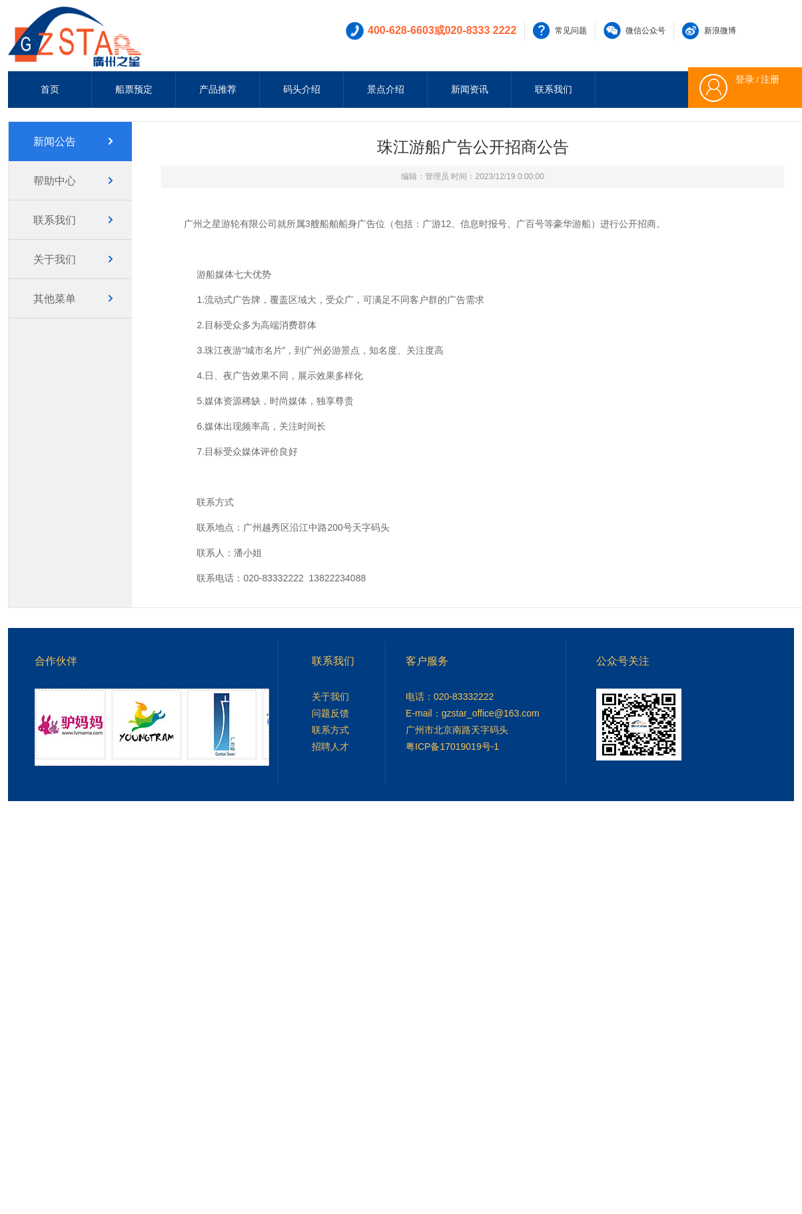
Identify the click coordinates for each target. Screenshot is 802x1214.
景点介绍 (385, 89)
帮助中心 (54, 180)
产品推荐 (217, 89)
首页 (50, 89)
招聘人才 (330, 746)
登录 (744, 79)
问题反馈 (330, 713)
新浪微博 (720, 30)
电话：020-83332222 (450, 696)
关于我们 (54, 259)
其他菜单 (54, 298)
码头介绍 (301, 89)
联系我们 (553, 89)
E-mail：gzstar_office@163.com (473, 713)
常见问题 (571, 30)
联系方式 (330, 730)
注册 (770, 79)
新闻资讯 (469, 89)
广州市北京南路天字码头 (457, 730)
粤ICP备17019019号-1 (452, 746)
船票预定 (134, 89)
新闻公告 (54, 141)
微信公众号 (645, 30)
